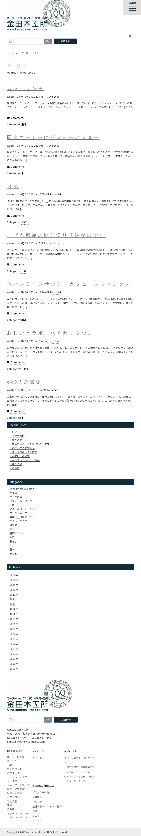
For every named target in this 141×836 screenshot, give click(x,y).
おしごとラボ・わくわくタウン (50, 333)
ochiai (55, 96)
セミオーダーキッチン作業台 (79, 776)
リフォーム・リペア (21, 501)
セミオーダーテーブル (75, 781)
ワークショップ (18, 513)
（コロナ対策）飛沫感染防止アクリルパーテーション (79, 769)
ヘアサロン (13, 797)
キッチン (12, 761)
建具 (9, 805)
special (70, 751)
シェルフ (12, 781)
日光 (14, 432)
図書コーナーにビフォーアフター (53, 138)
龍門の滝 (17, 464)
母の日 (16, 468)
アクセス (37, 820)
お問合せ (65, 41)
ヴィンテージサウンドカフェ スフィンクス (69, 284)
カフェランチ (25, 89)
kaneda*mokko (43, 786)
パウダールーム (16, 773)
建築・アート (17, 533)
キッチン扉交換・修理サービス (79, 760)
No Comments (16, 118)
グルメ (13, 493)
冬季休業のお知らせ (23, 448)
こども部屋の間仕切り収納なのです (56, 235)
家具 (12, 529)
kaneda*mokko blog (22, 489)
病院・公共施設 (16, 789)
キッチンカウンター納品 (26, 460)
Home (10, 53)
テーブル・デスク (17, 777)
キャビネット (14, 769)
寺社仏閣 (12, 801)
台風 (13, 187)
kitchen (38, 751)
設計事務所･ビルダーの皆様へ (48, 806)
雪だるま (17, 440)
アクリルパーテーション (23, 509)
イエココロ (18, 436)
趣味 (23, 124)
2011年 (24, 53)
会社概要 (37, 797)
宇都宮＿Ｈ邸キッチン (22, 517)
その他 (13, 553)
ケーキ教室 (16, 497)
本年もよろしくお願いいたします (31, 444)
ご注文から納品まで (42, 792)
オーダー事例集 (16, 756)
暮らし (25, 222)
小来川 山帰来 (21, 456)
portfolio (14, 751)
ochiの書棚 (24, 382)
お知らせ (37, 802)
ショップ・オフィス (18, 785)
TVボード (12, 765)
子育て (25, 369)
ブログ (35, 816)
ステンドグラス (18, 521)
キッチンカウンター (18, 813)
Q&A (34, 811)
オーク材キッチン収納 (24, 452)
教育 (12, 537)
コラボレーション (17, 817)
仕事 (23, 271)
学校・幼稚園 (14, 793)
